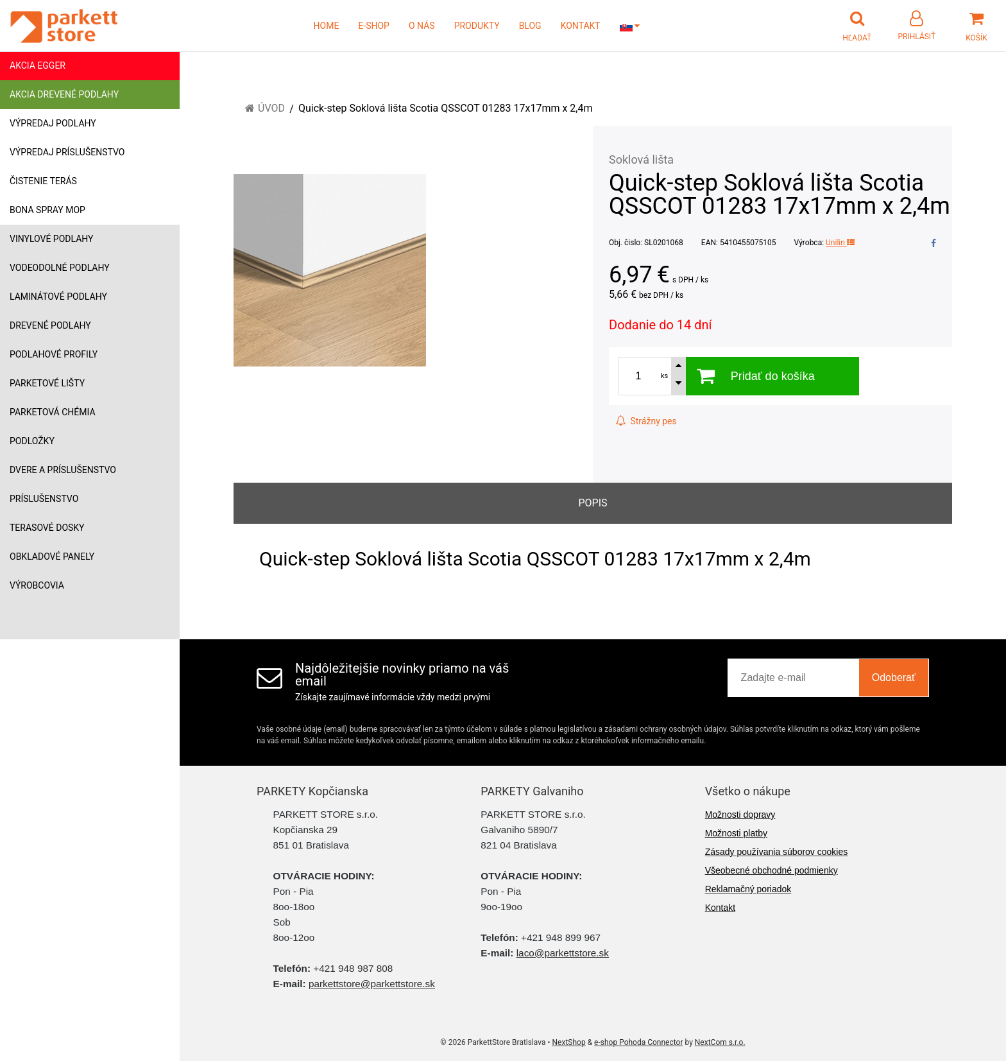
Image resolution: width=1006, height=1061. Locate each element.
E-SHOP (373, 26)
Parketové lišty (47, 383)
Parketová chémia (53, 412)
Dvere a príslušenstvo (63, 470)
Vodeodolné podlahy (60, 268)
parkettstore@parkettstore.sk (372, 983)
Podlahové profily (54, 354)
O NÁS (422, 26)
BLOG (530, 26)
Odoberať (894, 677)
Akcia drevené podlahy (64, 94)
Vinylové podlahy (52, 239)
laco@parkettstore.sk (562, 952)
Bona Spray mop (47, 210)
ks (664, 376)
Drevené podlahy (50, 325)
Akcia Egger (37, 65)
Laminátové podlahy (58, 296)
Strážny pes (646, 421)
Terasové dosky (47, 527)
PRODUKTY (477, 26)
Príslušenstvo (44, 499)
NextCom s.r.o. (720, 1042)
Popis (592, 503)
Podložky (32, 441)
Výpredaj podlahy (53, 123)
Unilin (840, 242)
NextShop (569, 1042)
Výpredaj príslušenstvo (67, 152)
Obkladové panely (52, 556)
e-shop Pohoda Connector (638, 1042)
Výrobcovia (37, 585)
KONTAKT (581, 26)
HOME (326, 26)
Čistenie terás (43, 181)
